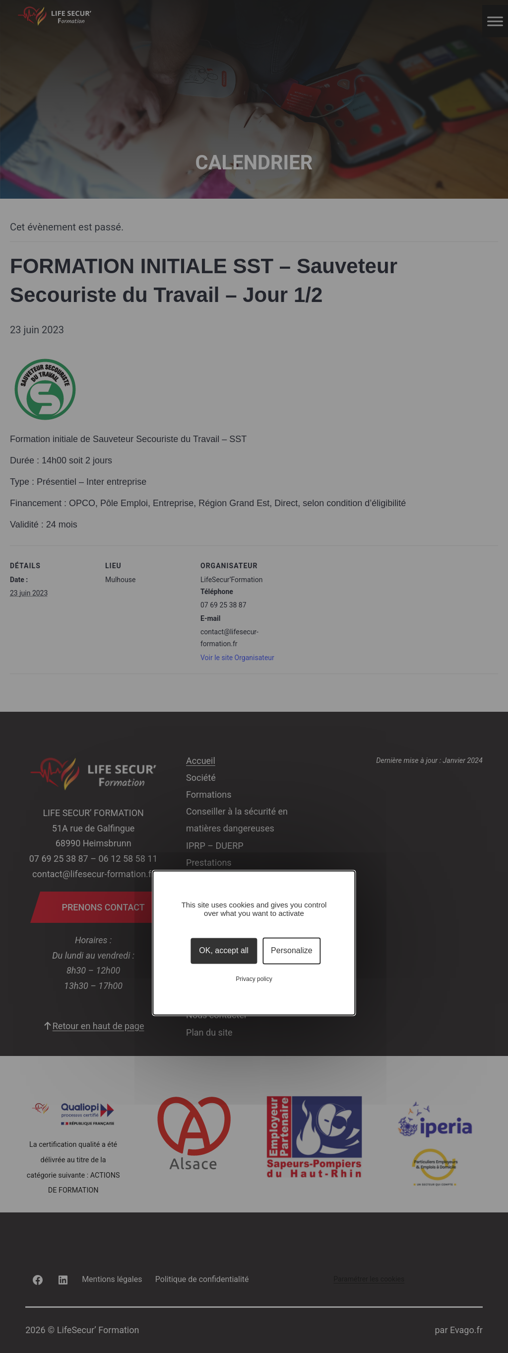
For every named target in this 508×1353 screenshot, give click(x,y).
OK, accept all (224, 951)
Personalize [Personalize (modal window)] (292, 951)
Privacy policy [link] (254, 979)
